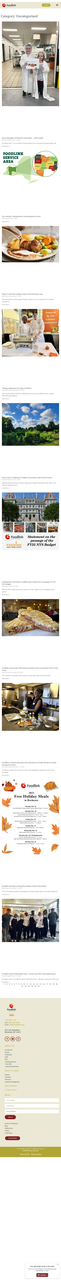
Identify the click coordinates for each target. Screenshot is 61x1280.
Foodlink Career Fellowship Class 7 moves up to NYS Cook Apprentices (29, 974)
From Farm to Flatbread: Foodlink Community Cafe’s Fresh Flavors (27, 478)
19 (53, 984)
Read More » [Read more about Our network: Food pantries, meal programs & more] (6, 221)
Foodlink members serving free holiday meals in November (24, 886)
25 (35, 986)
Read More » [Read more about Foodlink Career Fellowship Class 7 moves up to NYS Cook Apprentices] (6, 982)
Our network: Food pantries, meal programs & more (21, 216)
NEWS (7, 1095)
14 (37, 984)
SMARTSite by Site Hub (30, 1151)
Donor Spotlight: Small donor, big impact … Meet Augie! (22, 138)
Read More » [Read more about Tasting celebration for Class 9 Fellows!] (6, 399)
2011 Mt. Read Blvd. (12, 1030)
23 (29, 986)
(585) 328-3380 (14, 1023)
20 (57, 984)
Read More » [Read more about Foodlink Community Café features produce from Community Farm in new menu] (6, 678)
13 (34, 984)
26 (39, 986)
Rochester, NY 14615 (13, 1032)
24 (32, 986)
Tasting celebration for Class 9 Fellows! (17, 388)
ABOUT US (10, 1046)
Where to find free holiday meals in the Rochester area (22, 294)
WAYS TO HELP (12, 1071)
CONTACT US (10, 1020)
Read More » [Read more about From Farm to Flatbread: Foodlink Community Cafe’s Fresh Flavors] (6, 488)
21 (22, 986)
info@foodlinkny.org (16, 1025)
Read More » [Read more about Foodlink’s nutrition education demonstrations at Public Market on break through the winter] (6, 775)
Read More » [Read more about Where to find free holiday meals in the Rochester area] (6, 304)
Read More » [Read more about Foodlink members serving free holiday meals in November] (6, 894)
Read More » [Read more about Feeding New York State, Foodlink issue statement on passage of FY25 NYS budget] (6, 595)
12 (31, 984)
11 (27, 984)
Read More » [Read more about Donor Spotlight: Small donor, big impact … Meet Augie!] (6, 146)
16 (44, 984)
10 (24, 984)
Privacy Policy (36, 1154)
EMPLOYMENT (11, 1086)
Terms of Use (25, 1154)
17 (47, 984)
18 (50, 984)
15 (40, 984)
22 (26, 986)
